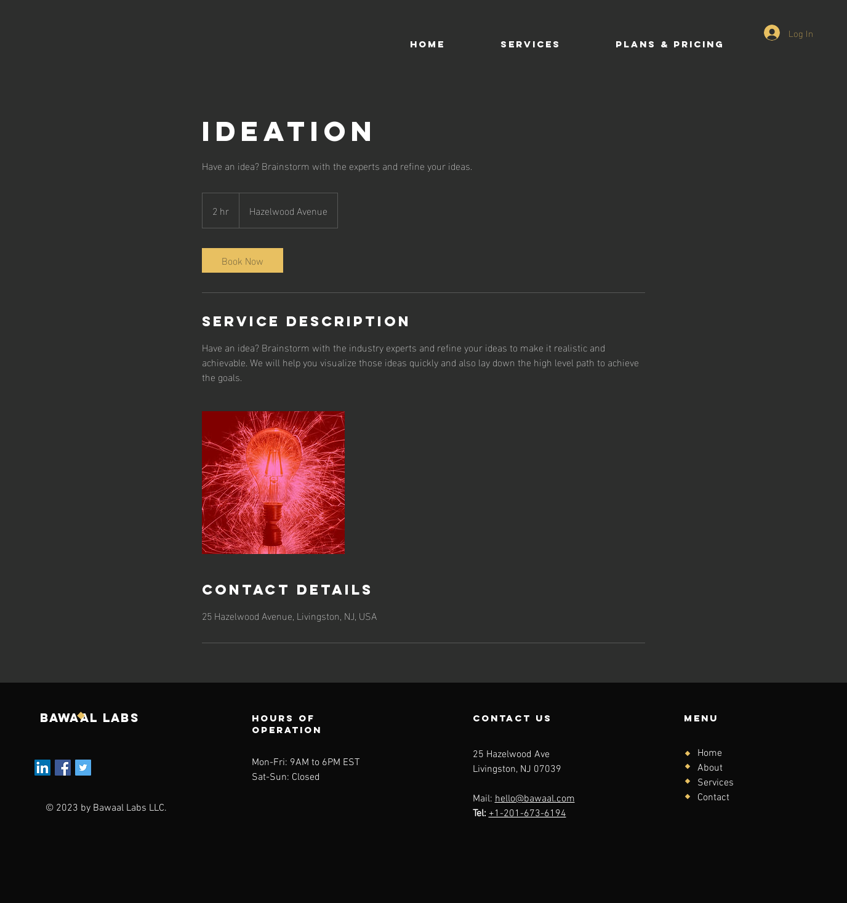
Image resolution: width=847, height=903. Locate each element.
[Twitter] (83, 768)
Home (709, 753)
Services (715, 783)
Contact (713, 798)
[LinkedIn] (42, 768)
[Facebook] (63, 768)
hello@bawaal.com (535, 799)
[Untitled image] (273, 482)
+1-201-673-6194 (527, 814)
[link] (242, 260)
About (710, 768)
